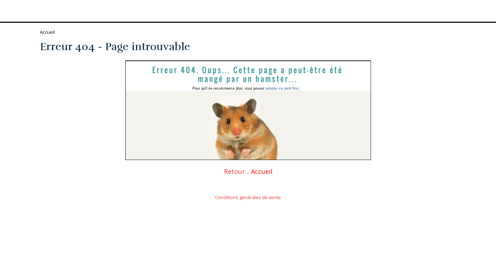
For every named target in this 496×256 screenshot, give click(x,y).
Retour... (236, 171)
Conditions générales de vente (248, 197)
